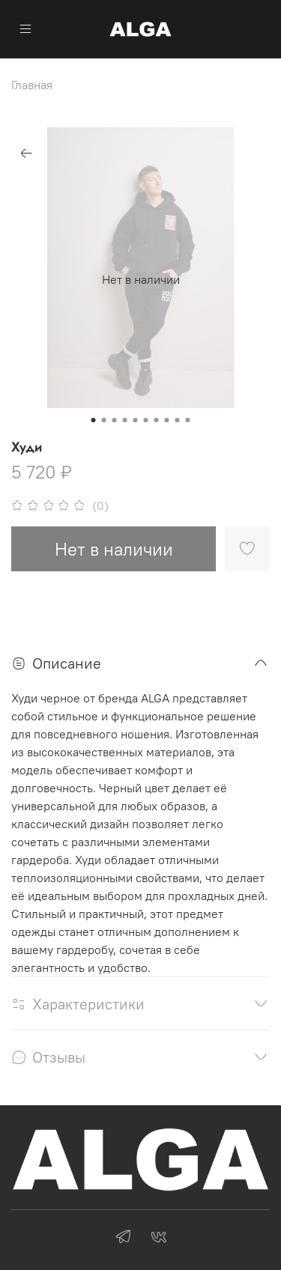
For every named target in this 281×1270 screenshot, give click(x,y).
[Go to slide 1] (93, 420)
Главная (31, 84)
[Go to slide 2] (104, 420)
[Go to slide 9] (177, 420)
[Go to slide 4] (125, 420)
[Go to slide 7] (156, 420)
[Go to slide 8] (167, 420)
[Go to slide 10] (188, 420)
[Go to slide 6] (146, 420)
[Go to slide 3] (114, 420)
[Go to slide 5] (135, 420)
